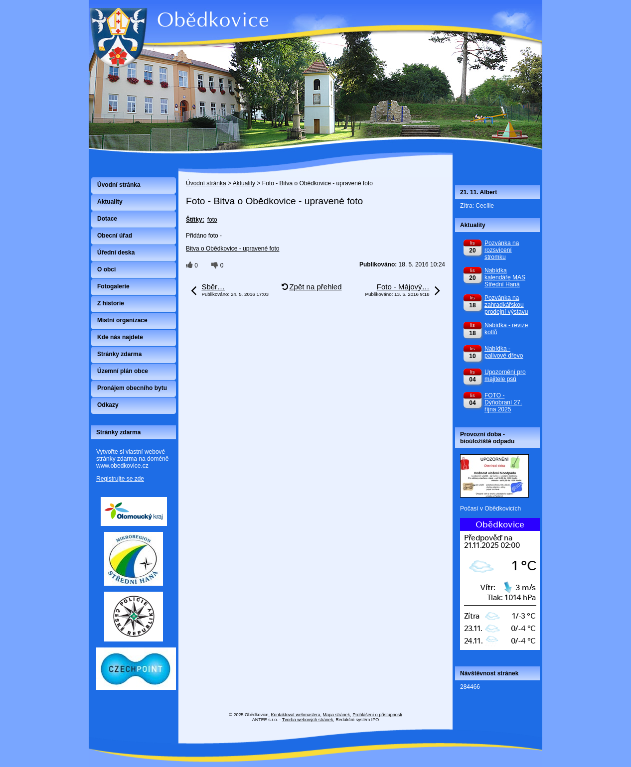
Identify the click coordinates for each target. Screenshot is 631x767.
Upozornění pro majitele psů (505, 376)
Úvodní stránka (206, 183)
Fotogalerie (113, 286)
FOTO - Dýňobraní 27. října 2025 (503, 402)
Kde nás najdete (120, 337)
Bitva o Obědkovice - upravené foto (232, 248)
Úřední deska (116, 252)
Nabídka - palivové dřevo (503, 352)
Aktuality (244, 183)
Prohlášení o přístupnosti (377, 714)
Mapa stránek (336, 714)
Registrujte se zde (120, 478)
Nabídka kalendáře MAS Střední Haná (504, 277)
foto (212, 219)
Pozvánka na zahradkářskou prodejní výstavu (506, 304)
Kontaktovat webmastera (295, 714)
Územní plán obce (122, 371)
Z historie (110, 303)
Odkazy (108, 404)
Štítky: (195, 219)
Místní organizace (122, 320)
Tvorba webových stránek (307, 719)
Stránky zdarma (119, 354)
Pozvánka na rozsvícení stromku (501, 250)
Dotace (107, 218)
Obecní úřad (114, 235)
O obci (106, 269)
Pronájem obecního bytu (132, 387)
